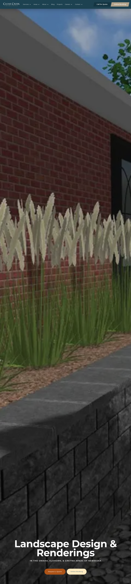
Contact (77, 4)
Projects (59, 4)
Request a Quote (55, 571)
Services (26, 4)
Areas (35, 4)
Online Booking (120, 4)
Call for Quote (102, 4)
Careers (67, 4)
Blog (52, 4)
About (44, 4)
